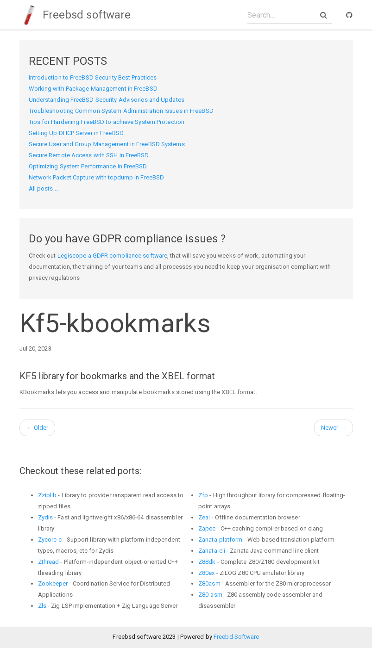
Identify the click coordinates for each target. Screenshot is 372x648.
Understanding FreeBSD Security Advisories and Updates (106, 99)
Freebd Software (236, 636)
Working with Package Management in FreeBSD (93, 88)
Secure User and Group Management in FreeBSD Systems (107, 144)
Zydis (45, 517)
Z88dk (207, 561)
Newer (333, 427)
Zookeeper (53, 583)
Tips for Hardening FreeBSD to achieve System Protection (107, 121)
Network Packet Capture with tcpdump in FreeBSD (96, 177)
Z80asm (209, 583)
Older (37, 427)
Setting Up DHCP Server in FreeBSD (76, 133)
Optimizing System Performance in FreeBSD (88, 166)
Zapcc (207, 528)
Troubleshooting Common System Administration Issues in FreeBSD (121, 110)
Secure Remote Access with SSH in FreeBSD (89, 155)
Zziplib (47, 495)
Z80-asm (210, 594)
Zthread (48, 561)
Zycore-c (50, 539)
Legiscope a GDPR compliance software (112, 255)
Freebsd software (75, 14)
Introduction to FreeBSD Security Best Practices (93, 77)
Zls (42, 605)
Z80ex (206, 572)
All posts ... (44, 188)
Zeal (204, 517)
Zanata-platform (220, 539)
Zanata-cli (211, 550)
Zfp (203, 495)
